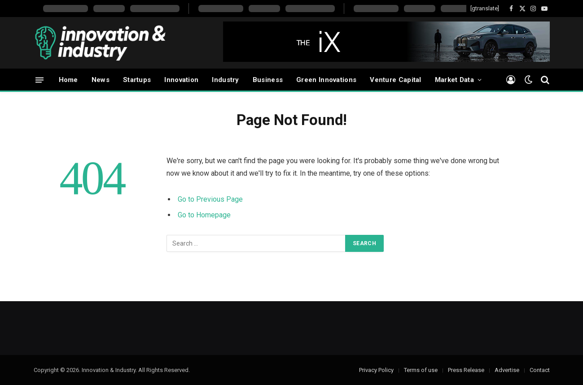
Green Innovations (326, 80)
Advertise (507, 370)
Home (68, 80)
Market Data (454, 80)
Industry (225, 80)
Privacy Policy (376, 370)
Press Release (466, 370)
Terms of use (421, 370)
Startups (137, 80)
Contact (540, 370)
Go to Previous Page (210, 199)
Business (268, 80)
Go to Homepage (204, 215)
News (101, 80)
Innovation (181, 80)
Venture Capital (395, 80)
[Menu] (39, 80)
